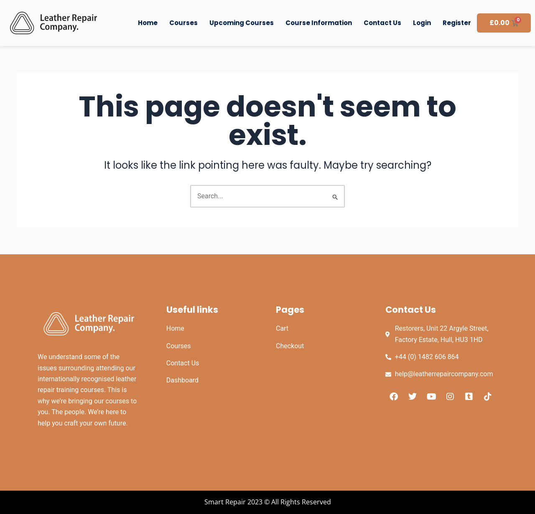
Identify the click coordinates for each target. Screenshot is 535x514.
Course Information (318, 22)
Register (457, 22)
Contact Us (382, 22)
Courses (183, 22)
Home (148, 22)
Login (422, 22)
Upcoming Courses (241, 22)
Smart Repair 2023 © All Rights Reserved (267, 501)
